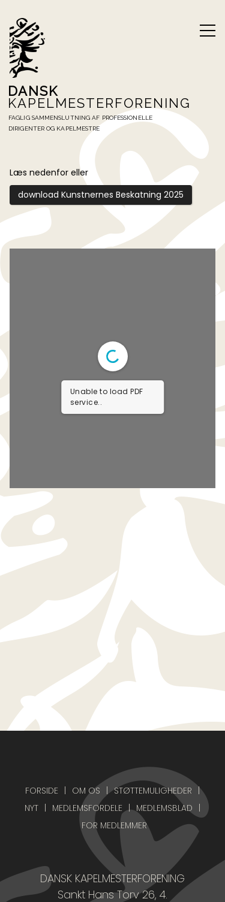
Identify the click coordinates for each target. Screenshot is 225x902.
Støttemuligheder (153, 791)
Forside (41, 791)
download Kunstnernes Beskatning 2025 (101, 195)
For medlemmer (114, 825)
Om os (86, 791)
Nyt (31, 808)
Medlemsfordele (87, 808)
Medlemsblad (164, 808)
